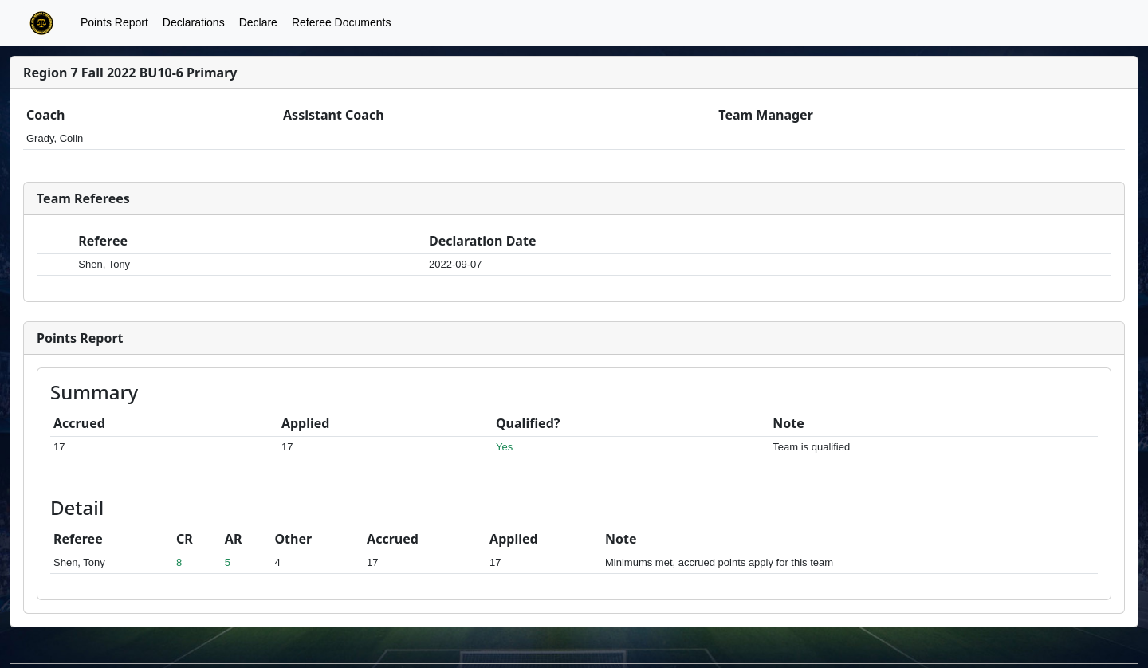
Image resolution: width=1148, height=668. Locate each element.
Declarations (194, 22)
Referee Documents (341, 22)
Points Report (114, 22)
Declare (258, 22)
